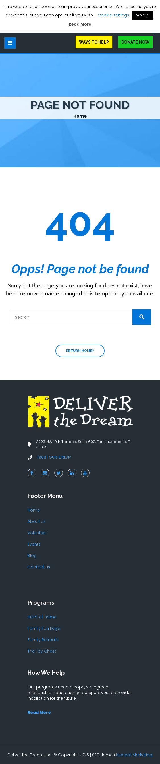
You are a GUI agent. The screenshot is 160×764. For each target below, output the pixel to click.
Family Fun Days (44, 628)
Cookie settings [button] (113, 15)
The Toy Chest (42, 651)
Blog (32, 555)
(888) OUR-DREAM (54, 457)
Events (34, 544)
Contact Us (39, 567)
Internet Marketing (134, 755)
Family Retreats (43, 640)
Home (80, 116)
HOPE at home (42, 617)
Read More (80, 24)
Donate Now (135, 42)
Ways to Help (94, 42)
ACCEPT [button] (143, 15)
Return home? (80, 351)
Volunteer (37, 533)
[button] (141, 317)
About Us (37, 521)
